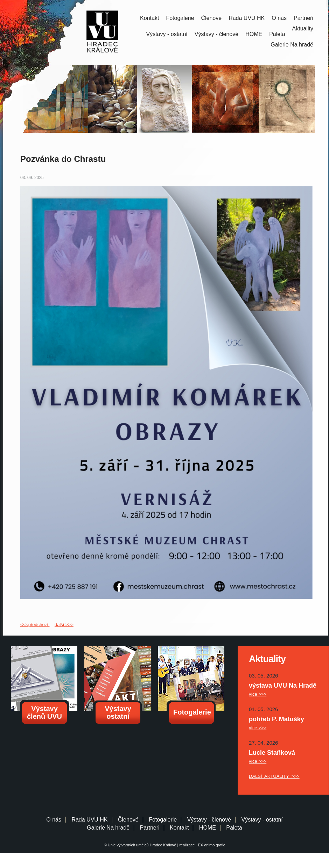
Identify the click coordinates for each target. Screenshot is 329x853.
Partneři (303, 18)
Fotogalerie (180, 18)
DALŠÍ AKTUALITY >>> (274, 776)
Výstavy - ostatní (167, 34)
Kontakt (149, 18)
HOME (253, 34)
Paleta (277, 34)
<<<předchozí (34, 624)
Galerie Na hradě (108, 828)
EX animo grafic (210, 845)
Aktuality (302, 28)
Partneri (150, 828)
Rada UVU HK (247, 18)
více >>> (257, 694)
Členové (211, 18)
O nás (279, 18)
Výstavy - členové (216, 34)
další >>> (64, 624)
